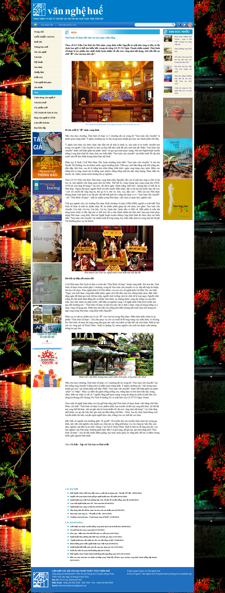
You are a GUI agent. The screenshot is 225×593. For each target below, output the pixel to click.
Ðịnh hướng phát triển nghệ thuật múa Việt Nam (89, 544)
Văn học (38, 57)
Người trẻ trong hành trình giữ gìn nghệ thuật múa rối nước (93, 496)
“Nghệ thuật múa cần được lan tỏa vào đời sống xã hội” (92, 540)
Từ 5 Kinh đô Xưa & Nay (46, 112)
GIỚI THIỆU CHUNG (44, 37)
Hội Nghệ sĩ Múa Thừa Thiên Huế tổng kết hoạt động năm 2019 (95, 554)
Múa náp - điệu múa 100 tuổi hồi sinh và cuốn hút (89, 533)
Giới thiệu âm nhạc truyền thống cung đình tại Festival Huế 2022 (95, 526)
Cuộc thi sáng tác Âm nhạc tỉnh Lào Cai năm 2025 (183, 90)
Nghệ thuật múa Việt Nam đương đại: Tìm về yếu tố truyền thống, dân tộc (99, 500)
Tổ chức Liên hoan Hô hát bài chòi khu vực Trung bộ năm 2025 (183, 59)
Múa (36, 92)
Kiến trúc (38, 77)
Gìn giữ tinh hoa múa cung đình (82, 530)
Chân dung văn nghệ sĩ (44, 97)
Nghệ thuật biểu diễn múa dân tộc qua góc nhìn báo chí (91, 547)
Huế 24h (38, 42)
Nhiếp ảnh (39, 72)
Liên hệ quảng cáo (67, 25)
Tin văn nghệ (40, 52)
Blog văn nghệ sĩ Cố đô (44, 117)
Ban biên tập (47, 25)
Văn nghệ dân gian (42, 82)
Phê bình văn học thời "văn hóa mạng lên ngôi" (183, 69)
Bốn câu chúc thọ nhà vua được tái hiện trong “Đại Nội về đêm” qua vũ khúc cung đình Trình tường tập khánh (113, 557)
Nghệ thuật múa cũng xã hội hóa (82, 507)
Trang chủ (39, 31)
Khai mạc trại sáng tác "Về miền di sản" (86, 514)
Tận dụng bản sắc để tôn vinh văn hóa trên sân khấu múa (92, 510)
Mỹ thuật (38, 62)
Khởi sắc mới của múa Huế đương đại (85, 550)
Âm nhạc (38, 67)
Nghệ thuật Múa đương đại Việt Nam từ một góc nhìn (91, 537)
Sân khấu (38, 87)
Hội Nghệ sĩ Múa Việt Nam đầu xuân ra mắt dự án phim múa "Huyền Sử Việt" (101, 493)
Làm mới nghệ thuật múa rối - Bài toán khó (87, 503)
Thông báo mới (41, 47)
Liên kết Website (41, 123)
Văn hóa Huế (40, 102)
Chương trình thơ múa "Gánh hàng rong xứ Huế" (89, 517)
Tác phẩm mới (41, 107)
